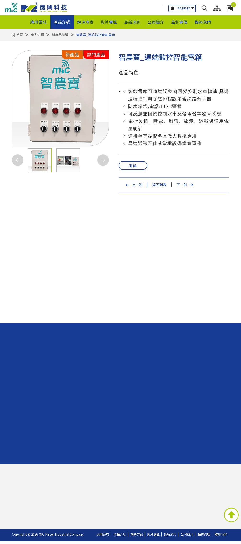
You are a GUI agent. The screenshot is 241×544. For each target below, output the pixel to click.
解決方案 (85, 22)
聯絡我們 (203, 22)
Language (180, 8)
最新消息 (132, 22)
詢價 (133, 165)
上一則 (137, 185)
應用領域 (38, 22)
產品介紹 (62, 22)
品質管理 (179, 22)
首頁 (19, 34)
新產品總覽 (60, 34)
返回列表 (159, 185)
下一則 (181, 185)
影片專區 (109, 22)
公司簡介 (156, 22)
